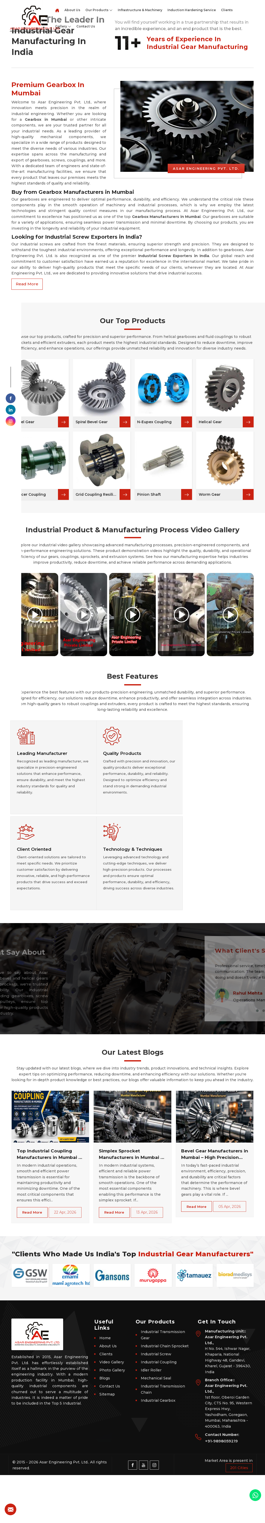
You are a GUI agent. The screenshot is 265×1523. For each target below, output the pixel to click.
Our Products (99, 10)
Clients (227, 10)
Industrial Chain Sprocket (165, 1394)
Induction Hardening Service (191, 10)
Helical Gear (210, 546)
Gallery (63, 26)
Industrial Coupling (158, 1410)
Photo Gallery (112, 1418)
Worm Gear (209, 619)
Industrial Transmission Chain (163, 1437)
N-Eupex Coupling (154, 546)
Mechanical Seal (156, 1426)
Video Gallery (111, 1410)
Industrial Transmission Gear (163, 1382)
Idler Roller (151, 1418)
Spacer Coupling (30, 619)
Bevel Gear (24, 546)
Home (105, 1386)
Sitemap (107, 1442)
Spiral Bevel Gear (92, 546)
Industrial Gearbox (158, 1448)
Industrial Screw (156, 1402)
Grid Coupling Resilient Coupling (98, 619)
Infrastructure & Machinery (140, 10)
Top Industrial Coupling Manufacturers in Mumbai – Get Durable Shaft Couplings (49, 1202)
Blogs (104, 1426)
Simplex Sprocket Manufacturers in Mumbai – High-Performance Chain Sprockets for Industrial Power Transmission (131, 1202)
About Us (72, 10)
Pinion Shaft (149, 619)
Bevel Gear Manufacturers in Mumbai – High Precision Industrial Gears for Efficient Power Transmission (214, 1202)
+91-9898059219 (221, 1488)
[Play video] (34, 739)
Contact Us (85, 26)
